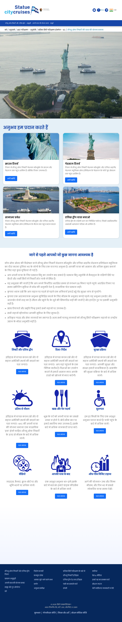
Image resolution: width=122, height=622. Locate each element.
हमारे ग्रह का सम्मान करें (101, 579)
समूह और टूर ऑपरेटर (12, 587)
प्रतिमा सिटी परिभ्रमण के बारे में (74, 571)
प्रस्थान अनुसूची (10, 578)
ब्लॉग (36, 584)
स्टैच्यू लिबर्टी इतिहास (70, 575)
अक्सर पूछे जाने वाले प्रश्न (43, 579)
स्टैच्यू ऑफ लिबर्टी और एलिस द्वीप (15, 23)
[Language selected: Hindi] (113, 10)
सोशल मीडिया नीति (79, 613)
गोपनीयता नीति (49, 613)
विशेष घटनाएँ (39, 571)
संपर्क (65, 588)
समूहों (52, 23)
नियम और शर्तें (63, 613)
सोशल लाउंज (97, 584)
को (6, 591)
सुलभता (37, 613)
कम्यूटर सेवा (38, 575)
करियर (94, 571)
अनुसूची (29, 23)
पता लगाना (22, 371)
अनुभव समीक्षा (39, 588)
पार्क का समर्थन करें (70, 584)
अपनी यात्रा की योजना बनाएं (40, 23)
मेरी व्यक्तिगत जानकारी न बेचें (103, 588)
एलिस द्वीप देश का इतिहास (72, 579)
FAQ (100, 10)
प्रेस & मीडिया (97, 575)
